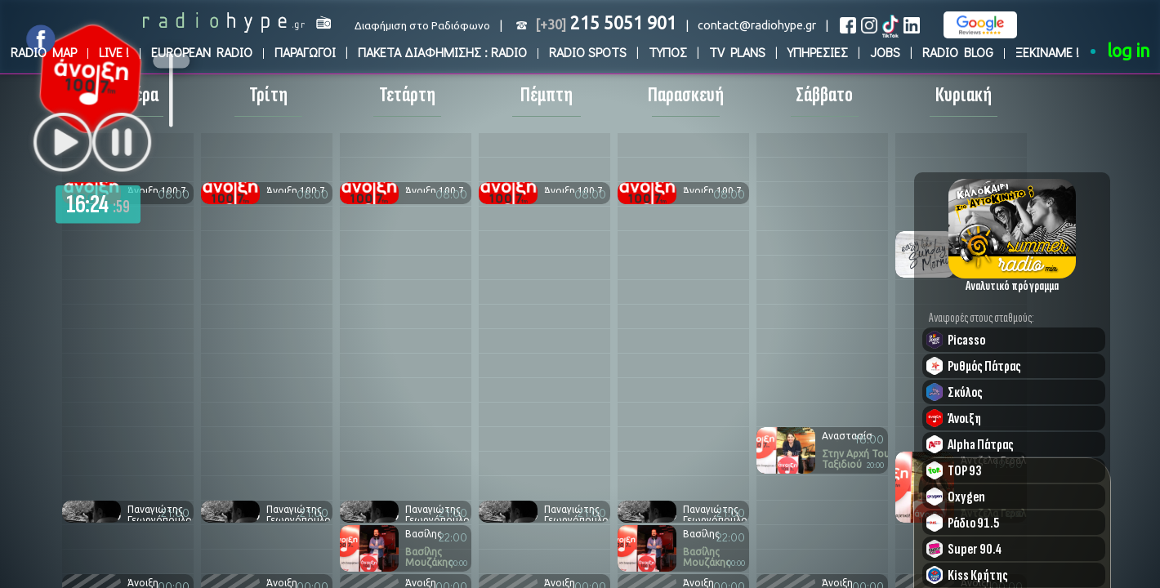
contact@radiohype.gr (757, 25)
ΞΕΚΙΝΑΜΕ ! (1047, 51)
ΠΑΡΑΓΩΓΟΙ (305, 51)
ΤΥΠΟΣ (668, 51)
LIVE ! (114, 51)
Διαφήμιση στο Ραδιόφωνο (422, 26)
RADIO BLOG (957, 51)
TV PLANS (737, 51)
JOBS (885, 51)
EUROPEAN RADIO (201, 51)
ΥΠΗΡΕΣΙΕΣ (817, 51)
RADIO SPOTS (588, 51)
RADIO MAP (44, 51)
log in (1128, 50)
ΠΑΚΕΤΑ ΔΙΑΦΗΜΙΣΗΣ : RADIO (442, 51)
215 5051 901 (605, 23)
